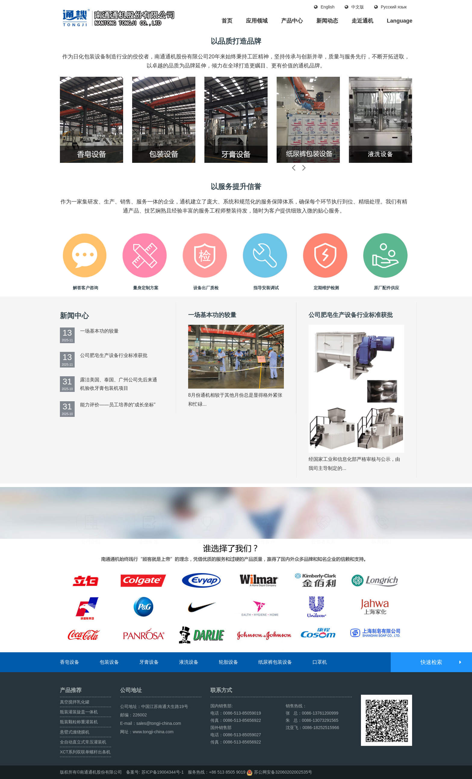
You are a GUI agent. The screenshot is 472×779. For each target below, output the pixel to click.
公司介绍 (90, 511)
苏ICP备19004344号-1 (162, 772)
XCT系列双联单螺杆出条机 (85, 752)
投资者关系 (323, 511)
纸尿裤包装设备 (275, 662)
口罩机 (319, 662)
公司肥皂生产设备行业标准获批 (114, 355)
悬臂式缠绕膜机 (74, 732)
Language (399, 21)
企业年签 (148, 511)
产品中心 (292, 21)
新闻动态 (327, 21)
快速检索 (441, 662)
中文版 (354, 7)
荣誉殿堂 (207, 511)
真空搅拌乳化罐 (74, 702)
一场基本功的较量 (99, 331)
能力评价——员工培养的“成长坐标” (118, 404)
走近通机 (362, 21)
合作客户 (265, 511)
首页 (227, 21)
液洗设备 (188, 662)
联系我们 (381, 511)
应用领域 (257, 21)
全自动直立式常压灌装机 (83, 742)
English (324, 7)
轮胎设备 (228, 662)
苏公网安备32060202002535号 (283, 772)
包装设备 (109, 662)
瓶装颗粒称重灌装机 (79, 721)
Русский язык (390, 7)
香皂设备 (69, 662)
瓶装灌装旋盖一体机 (79, 711)
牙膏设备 (149, 662)
